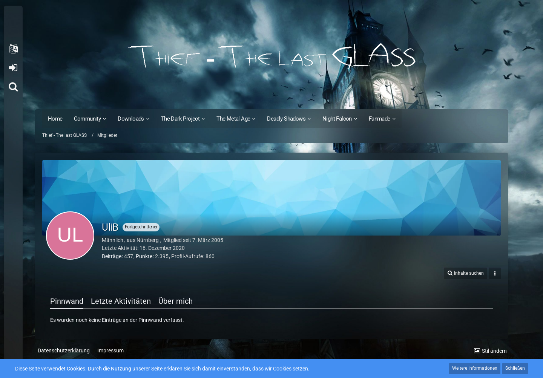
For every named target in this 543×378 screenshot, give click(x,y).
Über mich (175, 301)
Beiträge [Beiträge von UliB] (111, 256)
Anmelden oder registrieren (13, 67)
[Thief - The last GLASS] (271, 56)
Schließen (515, 368)
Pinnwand (66, 301)
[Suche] (13, 86)
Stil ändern (494, 351)
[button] (13, 49)
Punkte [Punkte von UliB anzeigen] (144, 256)
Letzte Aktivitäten (121, 301)
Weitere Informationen (474, 368)
